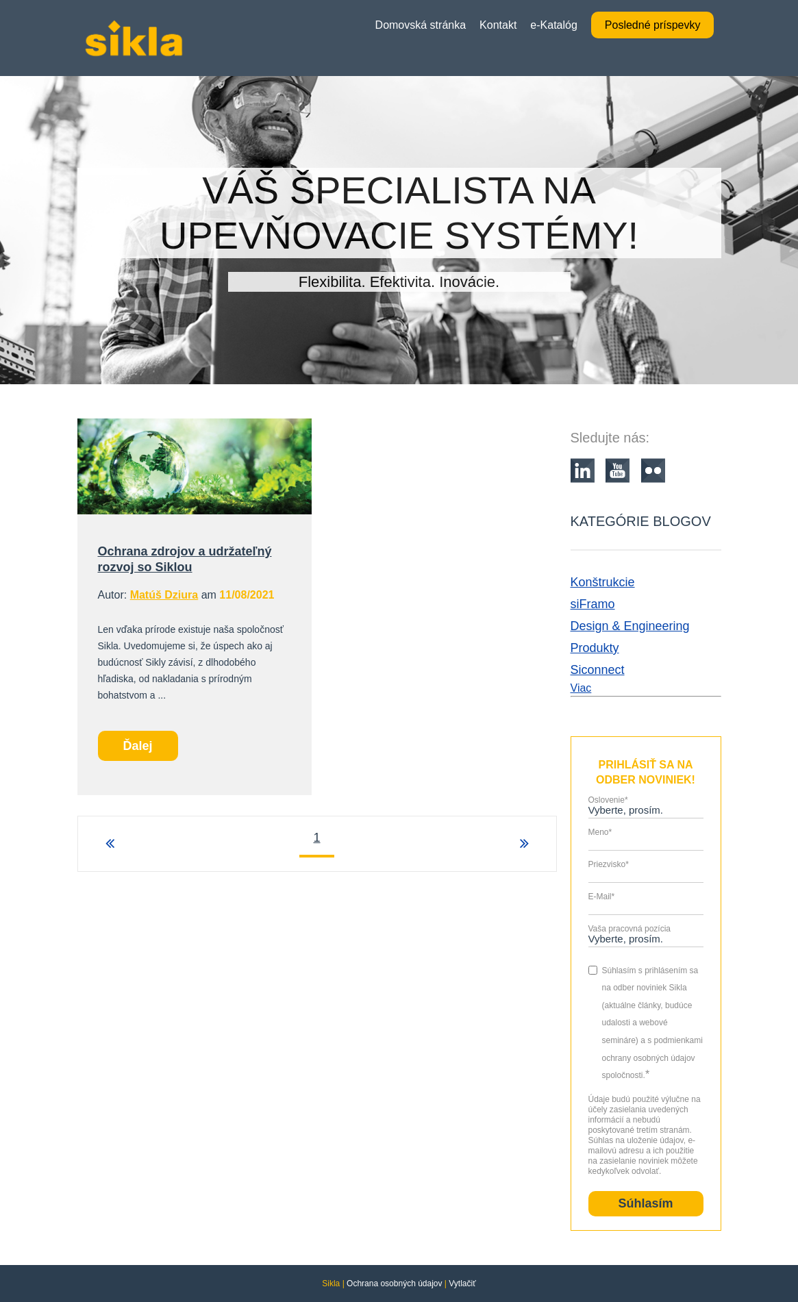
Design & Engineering (630, 626)
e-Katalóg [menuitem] (553, 25)
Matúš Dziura (164, 595)
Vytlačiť (462, 1283)
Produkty (595, 648)
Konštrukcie (603, 582)
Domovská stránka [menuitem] (420, 25)
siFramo (593, 604)
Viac (581, 688)
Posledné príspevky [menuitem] (653, 25)
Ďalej (138, 746)
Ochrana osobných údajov (394, 1283)
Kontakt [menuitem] (497, 25)
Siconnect (598, 670)
